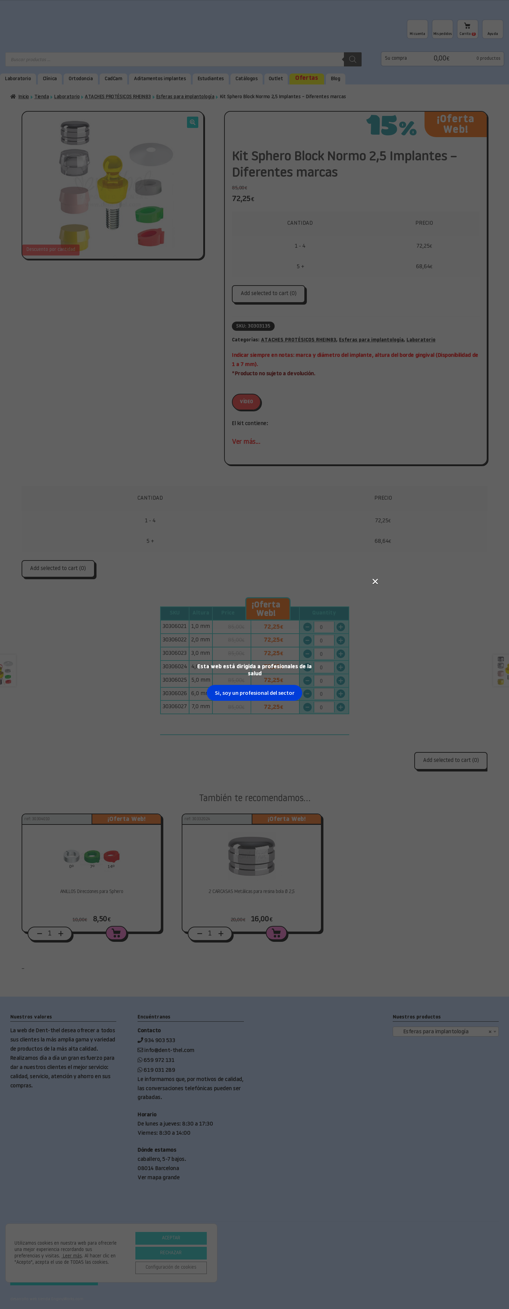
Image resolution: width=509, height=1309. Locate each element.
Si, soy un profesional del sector (254, 165)
